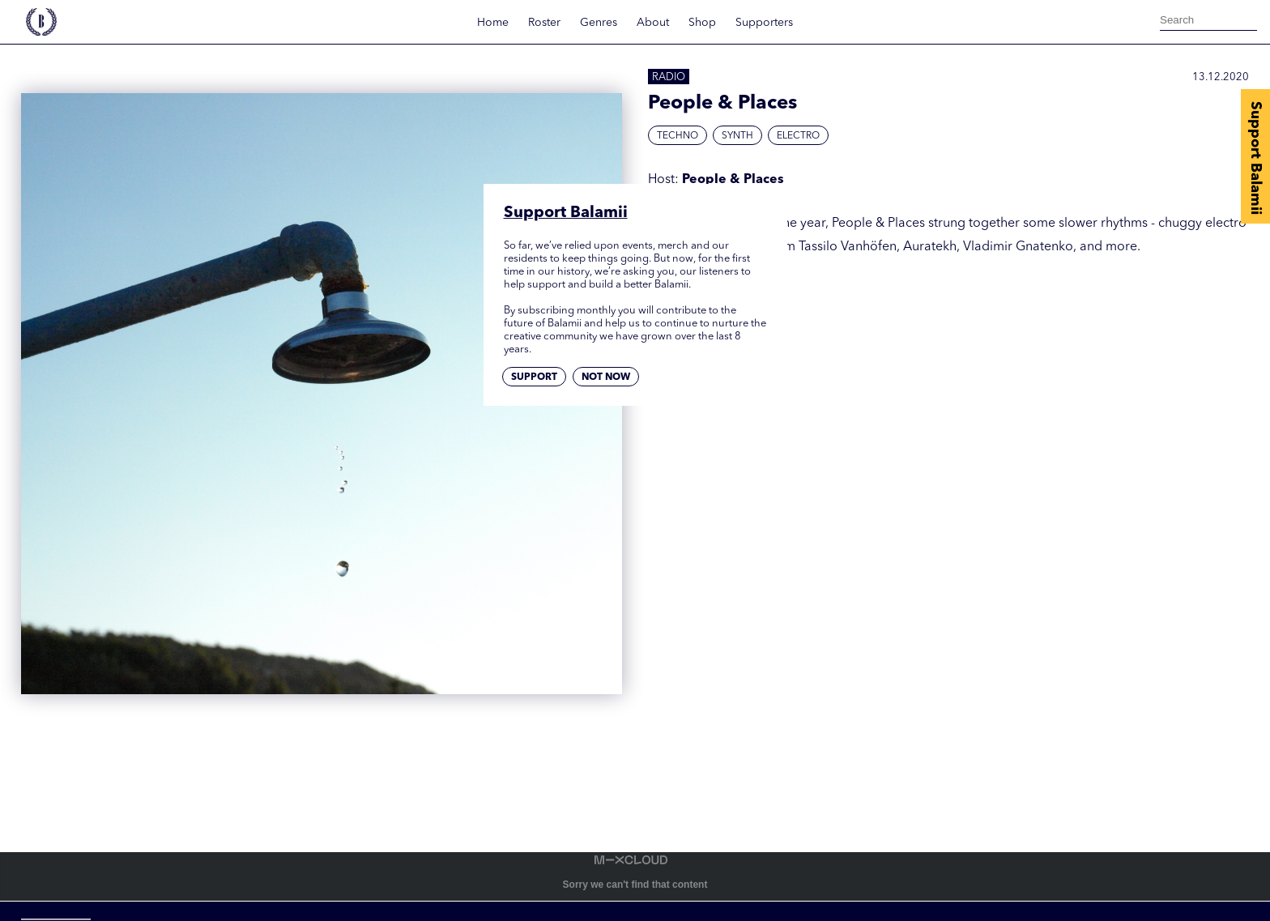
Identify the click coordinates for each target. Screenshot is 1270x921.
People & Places (733, 179)
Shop (702, 22)
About (653, 22)
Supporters (764, 22)
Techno (677, 136)
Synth (737, 136)
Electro (798, 136)
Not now (606, 377)
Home (493, 22)
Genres (598, 22)
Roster (544, 22)
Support (534, 377)
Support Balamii (1255, 158)
